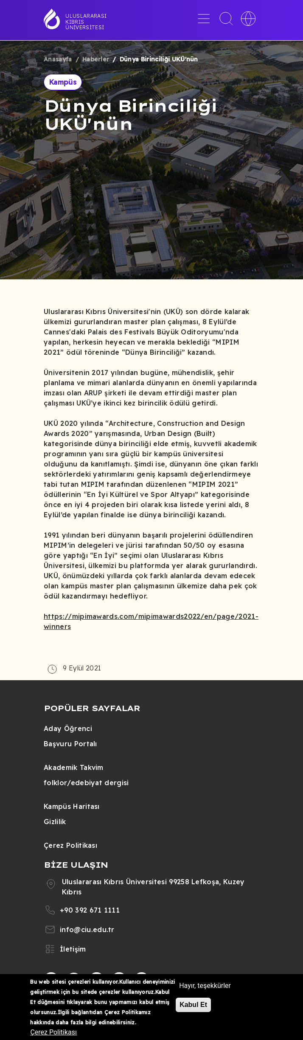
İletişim (73, 949)
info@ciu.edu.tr (87, 929)
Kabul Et (193, 1004)
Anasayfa (58, 59)
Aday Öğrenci (68, 728)
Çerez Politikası (70, 845)
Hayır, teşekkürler (205, 986)
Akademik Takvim (74, 767)
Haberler (95, 59)
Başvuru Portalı (70, 743)
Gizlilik (55, 821)
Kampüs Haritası (72, 806)
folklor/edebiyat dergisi (86, 782)
